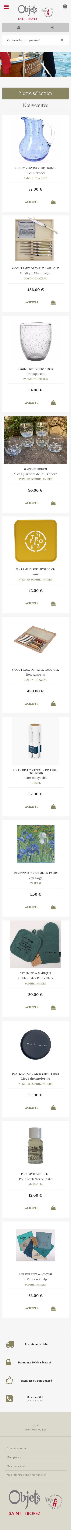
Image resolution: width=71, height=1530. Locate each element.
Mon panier (14, 1457)
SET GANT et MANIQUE (35, 973)
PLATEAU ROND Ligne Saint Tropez (35, 1073)
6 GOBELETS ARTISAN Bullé (36, 369)
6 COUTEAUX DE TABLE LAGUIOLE (35, 268)
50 (35, 490)
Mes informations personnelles (26, 1475)
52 (35, 794)
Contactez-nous (17, 1448)
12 (35, 1195)
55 (35, 1095)
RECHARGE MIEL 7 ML (35, 1174)
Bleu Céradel (36, 172)
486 (35, 289)
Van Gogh (36, 877)
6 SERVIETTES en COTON (35, 1274)
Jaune (35, 574)
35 (35, 1295)
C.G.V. (35, 1425)
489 (35, 691)
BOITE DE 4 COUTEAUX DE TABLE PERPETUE (35, 771)
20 (35, 994)
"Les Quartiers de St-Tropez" (35, 473)
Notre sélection (35, 93)
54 (35, 390)
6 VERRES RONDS (35, 469)
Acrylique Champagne (35, 273)
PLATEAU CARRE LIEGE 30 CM (35, 569)
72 (36, 189)
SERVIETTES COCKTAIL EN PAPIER (36, 873)
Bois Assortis (35, 674)
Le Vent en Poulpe (35, 1279)
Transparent (35, 373)
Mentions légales (35, 1429)
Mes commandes (17, 1466)
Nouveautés (35, 105)
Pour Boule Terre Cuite (35, 1178)
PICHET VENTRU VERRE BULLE (35, 168)
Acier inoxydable (35, 777)
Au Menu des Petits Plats (35, 978)
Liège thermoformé (35, 1078)
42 (35, 590)
